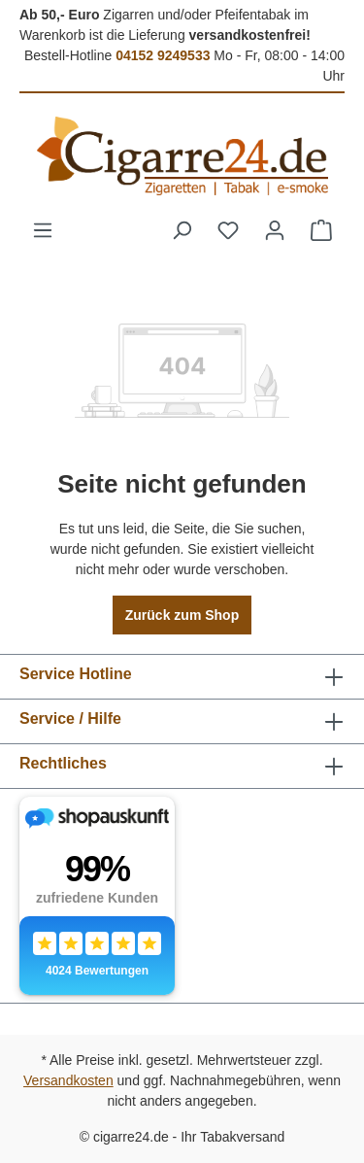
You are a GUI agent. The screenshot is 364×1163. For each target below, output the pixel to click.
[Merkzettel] (228, 230)
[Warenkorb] (321, 230)
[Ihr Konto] (274, 230)
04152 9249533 (163, 55)
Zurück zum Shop (182, 615)
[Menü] (42, 230)
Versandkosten (68, 1080)
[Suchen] (181, 230)
